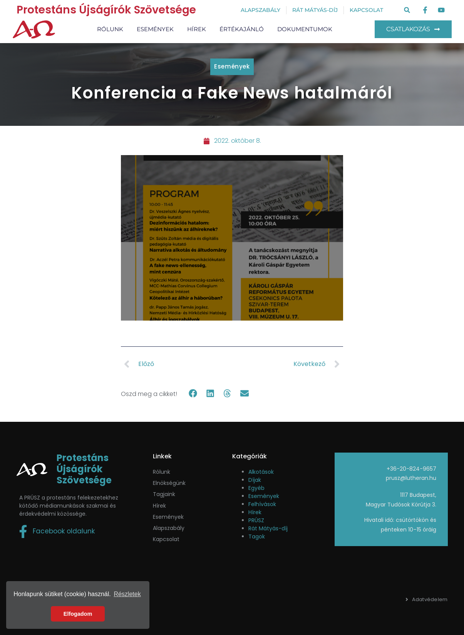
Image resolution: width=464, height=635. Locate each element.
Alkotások (261, 472)
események (168, 517)
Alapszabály (168, 528)
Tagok (256, 536)
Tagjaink (164, 494)
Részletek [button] (127, 594)
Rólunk (110, 29)
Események (155, 29)
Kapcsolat (166, 539)
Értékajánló (241, 29)
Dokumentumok (304, 29)
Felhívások (262, 504)
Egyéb (256, 488)
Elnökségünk (169, 483)
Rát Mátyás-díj (268, 528)
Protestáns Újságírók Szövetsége (106, 9)
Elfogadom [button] (78, 614)
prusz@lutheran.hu (411, 478)
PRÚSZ (256, 520)
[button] (407, 10)
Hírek (196, 29)
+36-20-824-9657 (411, 469)
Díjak (254, 480)
